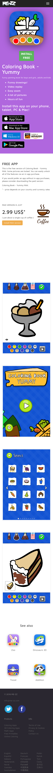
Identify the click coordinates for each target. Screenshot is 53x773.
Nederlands (9, 761)
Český (39, 761)
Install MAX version (12, 223)
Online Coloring (11, 736)
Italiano (7, 759)
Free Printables (11, 733)
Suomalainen (10, 770)
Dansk (39, 756)
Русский (24, 764)
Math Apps (9, 731)
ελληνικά (24, 761)
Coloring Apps (10, 725)
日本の (40, 767)
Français (24, 756)
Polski (39, 753)
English (7, 753)
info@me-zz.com (11, 700)
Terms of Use (35, 725)
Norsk (6, 764)
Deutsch (24, 753)
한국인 (40, 764)
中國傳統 (24, 770)
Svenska (8, 767)
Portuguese (25, 759)
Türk (39, 759)
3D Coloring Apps (12, 728)
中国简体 (24, 767)
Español (7, 756)
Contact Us (34, 733)
